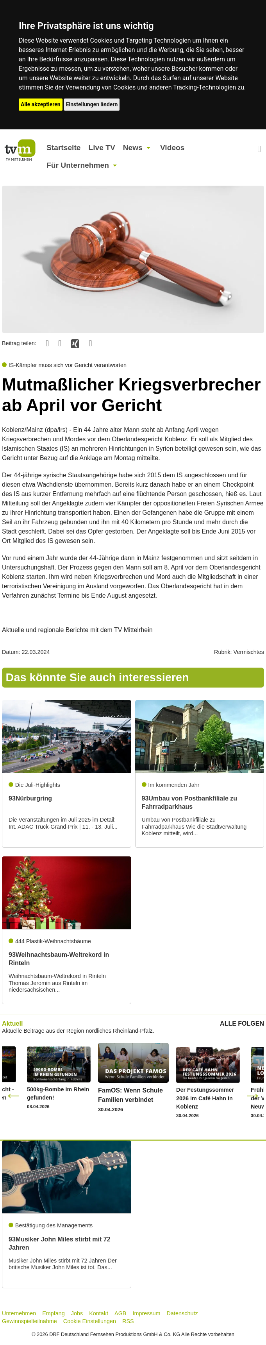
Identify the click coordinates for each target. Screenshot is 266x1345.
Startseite (63, 147)
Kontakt (98, 1313)
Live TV (102, 147)
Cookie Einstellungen (89, 1321)
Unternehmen (19, 1313)
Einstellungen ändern (92, 104)
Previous (13, 1094)
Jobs (77, 1313)
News (133, 147)
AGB (120, 1313)
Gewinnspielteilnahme (29, 1321)
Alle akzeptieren (41, 104)
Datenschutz (182, 1313)
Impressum (146, 1313)
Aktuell (12, 1023)
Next (252, 1094)
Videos (172, 147)
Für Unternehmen (77, 165)
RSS (128, 1321)
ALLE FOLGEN (242, 1024)
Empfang (53, 1313)
